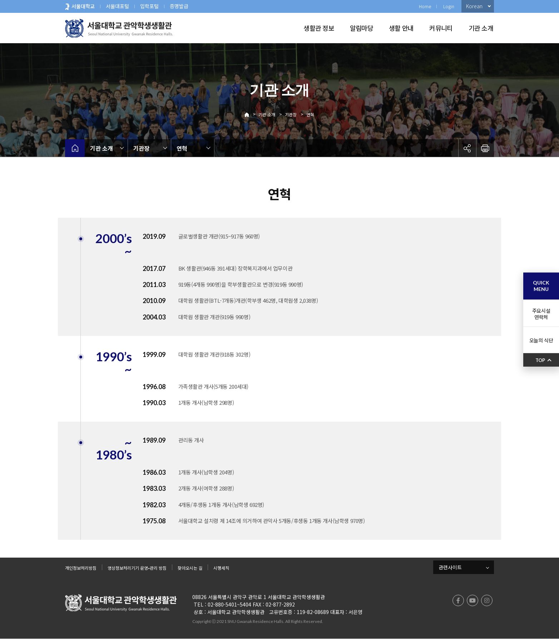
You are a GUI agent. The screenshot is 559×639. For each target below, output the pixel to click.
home (75, 148)
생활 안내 (401, 27)
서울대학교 (83, 6)
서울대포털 (117, 6)
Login (448, 6)
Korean (474, 6)
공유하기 (467, 148)
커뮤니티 (440, 27)
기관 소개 (481, 27)
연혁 (310, 114)
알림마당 (361, 27)
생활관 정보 (318, 27)
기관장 (291, 114)
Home (425, 6)
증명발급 (179, 6)
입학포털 (149, 6)
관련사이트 (450, 567)
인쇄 (485, 148)
